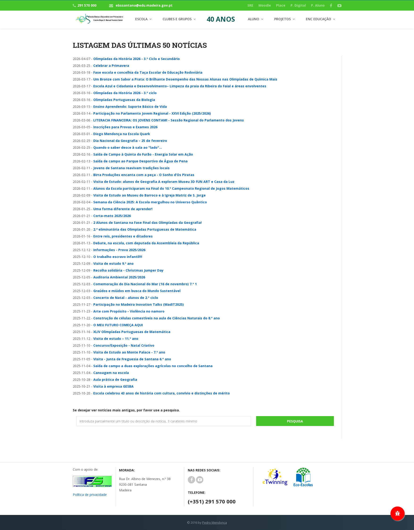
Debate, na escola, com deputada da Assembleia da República (146, 243)
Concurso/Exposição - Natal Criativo (123, 345)
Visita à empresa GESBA (113, 386)
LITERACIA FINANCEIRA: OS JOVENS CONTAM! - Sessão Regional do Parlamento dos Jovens (168, 120)
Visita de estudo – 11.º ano (115, 338)
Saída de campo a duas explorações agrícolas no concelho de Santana (153, 366)
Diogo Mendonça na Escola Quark (121, 134)
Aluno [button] (253, 19)
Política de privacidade (90, 494)
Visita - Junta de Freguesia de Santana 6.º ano (132, 359)
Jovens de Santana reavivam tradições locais (131, 168)
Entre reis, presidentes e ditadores (123, 236)
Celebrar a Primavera (111, 65)
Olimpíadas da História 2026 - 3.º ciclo (125, 93)
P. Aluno (318, 5)
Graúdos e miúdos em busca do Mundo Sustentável (136, 291)
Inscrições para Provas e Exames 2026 (125, 127)
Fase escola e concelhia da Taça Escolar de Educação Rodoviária (147, 72)
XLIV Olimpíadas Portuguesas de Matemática (131, 331)
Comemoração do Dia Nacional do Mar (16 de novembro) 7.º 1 (145, 284)
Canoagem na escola (111, 372)
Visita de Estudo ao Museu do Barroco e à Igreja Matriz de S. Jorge (149, 195)
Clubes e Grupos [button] (177, 19)
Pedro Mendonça (214, 522)
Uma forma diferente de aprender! (122, 209)
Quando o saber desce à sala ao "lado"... (127, 147)
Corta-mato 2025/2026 (112, 215)
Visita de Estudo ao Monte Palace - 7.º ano (129, 352)
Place (280, 5)
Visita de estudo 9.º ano (113, 263)
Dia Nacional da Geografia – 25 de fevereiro (130, 140)
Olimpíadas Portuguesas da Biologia (124, 99)
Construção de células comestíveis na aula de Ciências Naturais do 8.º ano (156, 318)
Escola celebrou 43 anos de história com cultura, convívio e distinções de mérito (161, 393)
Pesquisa (295, 421)
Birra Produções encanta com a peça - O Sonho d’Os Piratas (143, 175)
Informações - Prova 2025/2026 (119, 250)
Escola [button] (141, 19)
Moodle (264, 5)
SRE (250, 5)
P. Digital (298, 5)
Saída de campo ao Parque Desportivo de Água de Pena (140, 161)
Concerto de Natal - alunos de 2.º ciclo (125, 297)
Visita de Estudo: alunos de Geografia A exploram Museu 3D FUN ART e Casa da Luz (163, 181)
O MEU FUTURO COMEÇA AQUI (118, 325)
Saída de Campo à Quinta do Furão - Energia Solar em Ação (143, 154)
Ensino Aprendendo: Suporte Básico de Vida (130, 106)
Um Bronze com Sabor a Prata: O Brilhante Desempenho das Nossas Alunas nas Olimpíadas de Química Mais (185, 79)
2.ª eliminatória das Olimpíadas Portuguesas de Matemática (144, 229)
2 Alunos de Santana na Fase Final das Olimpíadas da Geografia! (147, 222)
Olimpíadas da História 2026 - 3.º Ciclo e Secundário (136, 58)
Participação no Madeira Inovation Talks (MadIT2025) (138, 304)
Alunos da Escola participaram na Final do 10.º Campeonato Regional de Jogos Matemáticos (171, 188)
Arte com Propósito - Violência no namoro (128, 311)
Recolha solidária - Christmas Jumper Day (128, 270)
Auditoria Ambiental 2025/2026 (119, 277)
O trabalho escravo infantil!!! (117, 256)
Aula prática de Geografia (115, 379)
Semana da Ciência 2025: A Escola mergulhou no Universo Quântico (150, 202)
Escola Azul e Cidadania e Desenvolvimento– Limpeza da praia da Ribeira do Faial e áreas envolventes (179, 86)
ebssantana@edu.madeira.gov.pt (144, 5)
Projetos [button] (282, 19)
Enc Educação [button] (318, 19)
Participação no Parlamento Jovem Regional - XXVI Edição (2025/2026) (152, 113)
